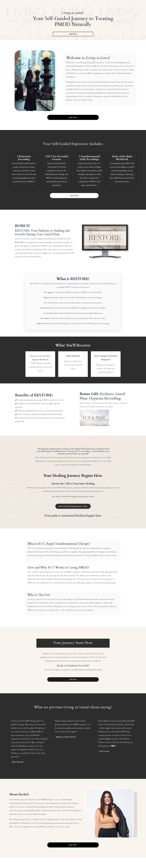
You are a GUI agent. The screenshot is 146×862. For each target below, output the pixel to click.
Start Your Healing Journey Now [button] (73, 508)
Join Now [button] (73, 34)
